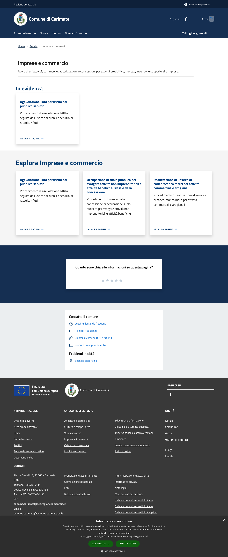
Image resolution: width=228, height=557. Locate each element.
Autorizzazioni (123, 451)
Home (21, 46)
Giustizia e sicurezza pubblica (132, 427)
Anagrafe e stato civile (77, 421)
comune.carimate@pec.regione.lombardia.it (40, 504)
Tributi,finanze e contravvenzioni (134, 433)
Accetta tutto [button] (100, 543)
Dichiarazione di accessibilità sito (134, 500)
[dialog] (114, 536)
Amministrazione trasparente (132, 475)
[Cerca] (210, 19)
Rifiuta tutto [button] (128, 543)
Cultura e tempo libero (77, 427)
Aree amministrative (26, 427)
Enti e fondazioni (23, 439)
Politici (18, 445)
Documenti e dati (24, 457)
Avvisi (168, 433)
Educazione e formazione (129, 420)
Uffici (17, 433)
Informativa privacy (126, 482)
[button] (114, 551)
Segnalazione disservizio (78, 482)
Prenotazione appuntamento (80, 475)
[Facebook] (179, 19)
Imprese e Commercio (76, 439)
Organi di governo (24, 421)
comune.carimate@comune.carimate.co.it (38, 513)
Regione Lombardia (25, 4)
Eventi (169, 456)
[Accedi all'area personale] (197, 5)
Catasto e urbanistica (76, 445)
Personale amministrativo (29, 451)
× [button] (224, 520)
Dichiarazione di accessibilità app (134, 506)
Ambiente (120, 439)
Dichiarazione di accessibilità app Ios (136, 512)
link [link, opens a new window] (147, 536)
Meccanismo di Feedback (129, 494)
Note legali (121, 488)
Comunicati (171, 427)
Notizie (169, 421)
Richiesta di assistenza (77, 494)
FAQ (66, 488)
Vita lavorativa (72, 433)
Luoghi (169, 450)
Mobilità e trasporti (75, 451)
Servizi (34, 46)
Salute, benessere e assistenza (132, 445)
